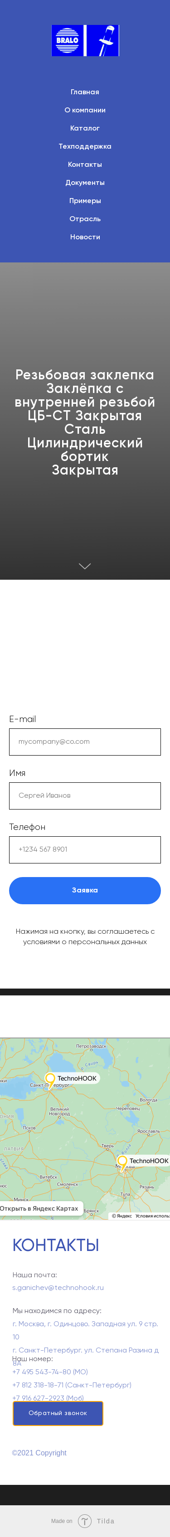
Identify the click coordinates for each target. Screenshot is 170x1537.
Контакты (85, 165)
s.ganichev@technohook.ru (58, 1292)
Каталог (85, 128)
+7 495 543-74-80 (41, 1384)
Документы (85, 183)
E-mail (22, 719)
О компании (85, 110)
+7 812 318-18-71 (37, 1397)
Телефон (27, 827)
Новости (85, 237)
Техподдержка (85, 146)
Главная (85, 92)
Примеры (85, 201)
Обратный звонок (58, 1413)
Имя (17, 773)
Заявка (85, 890)
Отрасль (85, 219)
